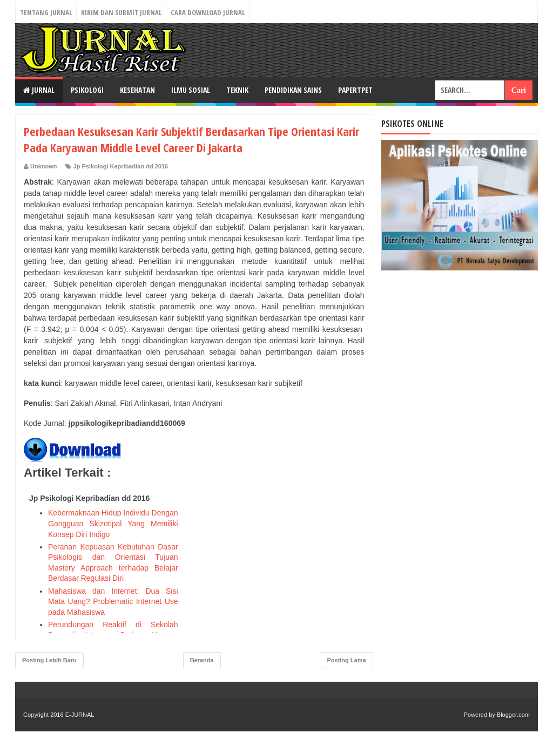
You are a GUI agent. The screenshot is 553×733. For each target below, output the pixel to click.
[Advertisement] (284, 557)
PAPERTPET (355, 90)
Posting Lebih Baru (49, 660)
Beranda (202, 660)
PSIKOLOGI (87, 90)
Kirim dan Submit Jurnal (121, 12)
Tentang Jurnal (46, 12)
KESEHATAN (137, 90)
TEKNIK (237, 90)
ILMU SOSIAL (190, 90)
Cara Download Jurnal (208, 12)
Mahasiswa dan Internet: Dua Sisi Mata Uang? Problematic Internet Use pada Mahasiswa (113, 601)
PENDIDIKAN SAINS (293, 90)
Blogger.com (513, 714)
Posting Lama (346, 660)
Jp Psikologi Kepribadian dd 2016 (120, 166)
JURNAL (39, 90)
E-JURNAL (80, 714)
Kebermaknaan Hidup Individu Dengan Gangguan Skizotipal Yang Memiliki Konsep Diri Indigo (113, 523)
